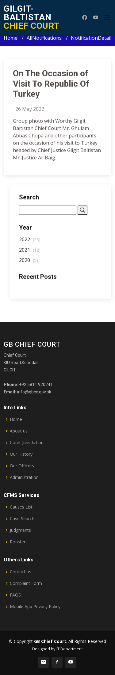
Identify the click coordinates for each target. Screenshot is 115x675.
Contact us (20, 572)
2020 (28, 262)
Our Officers (22, 466)
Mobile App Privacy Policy (35, 606)
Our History (21, 454)
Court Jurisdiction (27, 442)
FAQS (15, 595)
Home (10, 38)
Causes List (21, 507)
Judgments (20, 530)
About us (19, 431)
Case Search (22, 518)
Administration (24, 477)
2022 (29, 241)
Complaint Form (26, 583)
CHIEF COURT (31, 17)
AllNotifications (44, 38)
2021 (29, 252)
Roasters (19, 542)
